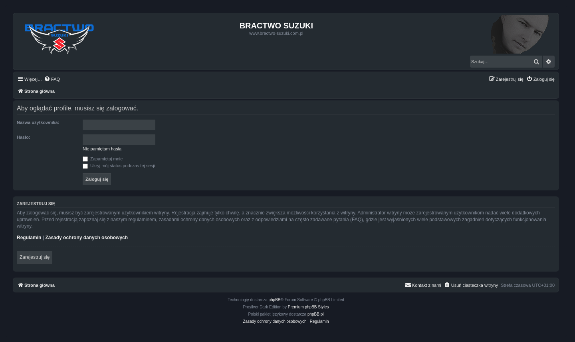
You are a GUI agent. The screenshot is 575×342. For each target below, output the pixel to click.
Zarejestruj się (35, 257)
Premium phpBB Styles (308, 307)
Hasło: (23, 137)
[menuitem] (52, 79)
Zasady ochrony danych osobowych (86, 237)
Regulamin (29, 237)
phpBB (275, 300)
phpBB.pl (315, 314)
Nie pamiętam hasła (102, 148)
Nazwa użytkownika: (38, 122)
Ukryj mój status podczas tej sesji (119, 165)
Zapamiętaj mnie (103, 158)
